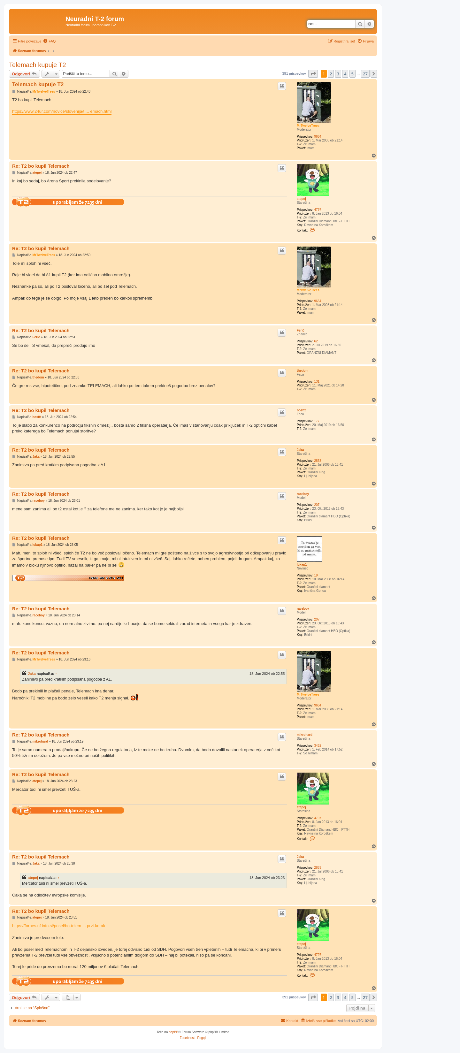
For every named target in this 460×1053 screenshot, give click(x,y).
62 (316, 341)
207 (316, 505)
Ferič (300, 330)
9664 (317, 136)
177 (316, 421)
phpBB (173, 1032)
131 (316, 381)
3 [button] (338, 74)
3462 (317, 745)
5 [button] (352, 74)
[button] (313, 74)
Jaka (300, 450)
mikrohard (304, 734)
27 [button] (365, 74)
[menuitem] (49, 41)
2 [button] (331, 74)
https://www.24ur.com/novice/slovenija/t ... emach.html (61, 111)
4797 (317, 209)
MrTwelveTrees (308, 125)
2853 (317, 460)
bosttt (301, 410)
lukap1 (302, 564)
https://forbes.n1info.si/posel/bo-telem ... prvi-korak (58, 925)
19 (316, 575)
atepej (301, 199)
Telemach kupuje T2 (37, 64)
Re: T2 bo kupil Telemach (41, 166)
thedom (302, 370)
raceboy (303, 494)
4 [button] (345, 74)
